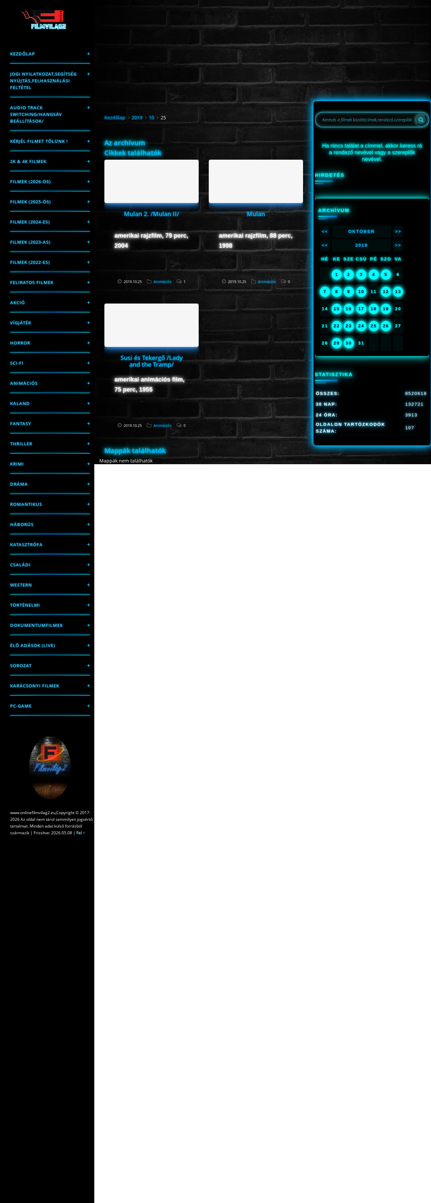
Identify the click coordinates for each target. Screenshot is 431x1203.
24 (361, 325)
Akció (17, 302)
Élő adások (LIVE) (32, 645)
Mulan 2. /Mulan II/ (151, 213)
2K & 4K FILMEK (28, 161)
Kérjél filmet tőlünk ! (39, 141)
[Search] (421, 119)
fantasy (20, 423)
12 (386, 291)
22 (337, 325)
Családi (20, 565)
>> (398, 231)
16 (348, 308)
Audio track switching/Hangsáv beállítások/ (36, 114)
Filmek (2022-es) (30, 262)
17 (361, 308)
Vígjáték (20, 323)
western (21, 585)
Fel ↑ (80, 833)
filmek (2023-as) (30, 242)
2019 (137, 117)
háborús (22, 524)
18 (374, 308)
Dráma (19, 484)
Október (361, 231)
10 (151, 117)
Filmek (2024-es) (30, 222)
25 (374, 325)
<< (325, 231)
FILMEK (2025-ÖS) (30, 202)
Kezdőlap (22, 54)
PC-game (21, 706)
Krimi (17, 464)
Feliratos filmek (32, 282)
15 (337, 308)
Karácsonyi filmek (34, 686)
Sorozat (21, 666)
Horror (20, 343)
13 (398, 291)
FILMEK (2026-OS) (30, 181)
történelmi (25, 605)
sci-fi (17, 363)
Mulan (256, 213)
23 (348, 325)
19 (386, 308)
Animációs (24, 383)
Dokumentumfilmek (36, 625)
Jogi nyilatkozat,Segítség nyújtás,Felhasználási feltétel (43, 80)
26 (386, 325)
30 (348, 343)
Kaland (20, 403)
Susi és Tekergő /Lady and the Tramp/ (152, 361)
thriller (21, 444)
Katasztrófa (26, 545)
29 (337, 343)
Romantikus (26, 504)
